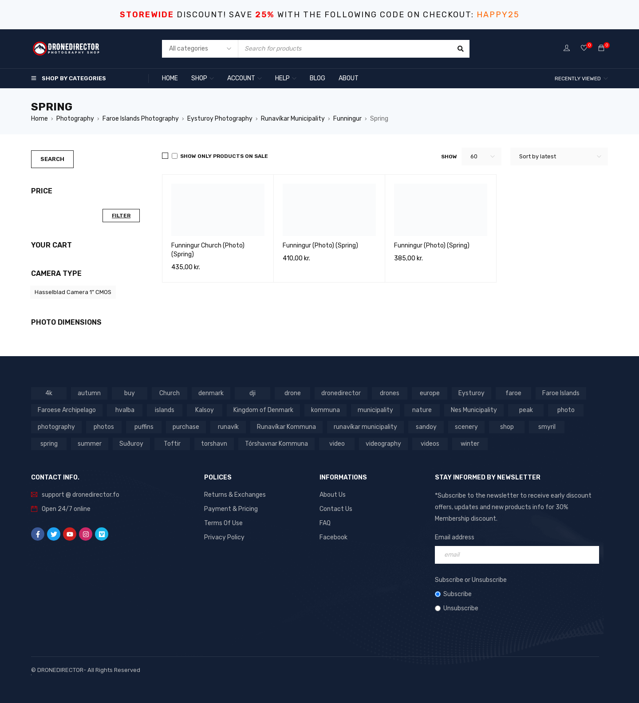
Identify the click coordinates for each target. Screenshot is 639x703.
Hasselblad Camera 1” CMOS (73, 292)
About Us (333, 495)
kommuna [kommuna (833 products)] (325, 410)
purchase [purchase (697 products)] (186, 427)
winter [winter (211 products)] (470, 444)
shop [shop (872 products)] (507, 427)
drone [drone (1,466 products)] (292, 393)
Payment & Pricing (231, 509)
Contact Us (336, 509)
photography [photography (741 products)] (56, 427)
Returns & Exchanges (235, 495)
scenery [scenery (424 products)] (466, 427)
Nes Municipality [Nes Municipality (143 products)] (474, 410)
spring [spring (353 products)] (49, 444)
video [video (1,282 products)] (337, 444)
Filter (121, 215)
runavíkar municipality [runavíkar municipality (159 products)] (365, 427)
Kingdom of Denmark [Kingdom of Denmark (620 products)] (263, 410)
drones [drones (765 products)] (389, 393)
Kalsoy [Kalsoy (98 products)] (204, 410)
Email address (454, 537)
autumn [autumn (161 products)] (89, 393)
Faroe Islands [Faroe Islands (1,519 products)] (561, 393)
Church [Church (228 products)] (169, 393)
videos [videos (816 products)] (430, 444)
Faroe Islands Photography (141, 118)
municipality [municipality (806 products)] (375, 410)
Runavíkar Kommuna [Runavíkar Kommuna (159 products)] (286, 427)
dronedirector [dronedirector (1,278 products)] (341, 393)
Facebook (333, 537)
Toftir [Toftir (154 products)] (172, 444)
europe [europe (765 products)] (430, 393)
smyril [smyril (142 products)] (547, 427)
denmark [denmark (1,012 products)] (211, 393)
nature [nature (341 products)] (422, 410)
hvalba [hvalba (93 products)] (124, 410)
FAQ (325, 523)
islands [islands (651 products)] (164, 410)
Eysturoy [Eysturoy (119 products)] (471, 393)
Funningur (347, 118)
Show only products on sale (220, 156)
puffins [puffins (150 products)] (144, 427)
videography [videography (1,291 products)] (383, 444)
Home (39, 118)
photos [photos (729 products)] (104, 427)
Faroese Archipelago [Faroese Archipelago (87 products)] (67, 410)
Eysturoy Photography (219, 118)
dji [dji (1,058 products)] (252, 393)
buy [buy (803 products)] (129, 393)
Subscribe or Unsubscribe (471, 580)
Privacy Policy (224, 537)
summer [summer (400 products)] (90, 444)
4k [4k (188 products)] (48, 393)
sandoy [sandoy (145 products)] (426, 427)
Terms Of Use (223, 523)
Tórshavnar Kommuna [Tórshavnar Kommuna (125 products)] (276, 444)
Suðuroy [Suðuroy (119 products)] (131, 444)
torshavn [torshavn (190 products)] (214, 444)
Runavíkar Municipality (293, 118)
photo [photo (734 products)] (566, 410)
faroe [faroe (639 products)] (513, 393)
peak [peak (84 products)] (526, 410)
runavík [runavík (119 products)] (228, 427)
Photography (75, 118)
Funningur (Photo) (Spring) (320, 245)
